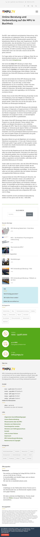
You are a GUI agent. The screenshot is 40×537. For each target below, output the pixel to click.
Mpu (13, 311)
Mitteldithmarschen (25, 513)
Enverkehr (26, 314)
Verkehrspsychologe (8, 451)
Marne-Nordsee (27, 512)
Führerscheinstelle (16, 318)
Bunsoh (12, 517)
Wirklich (17, 451)
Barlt (17, 515)
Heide (29, 510)
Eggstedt (34, 518)
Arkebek (26, 514)
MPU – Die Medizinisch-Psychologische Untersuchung (22, 238)
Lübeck (10, 510)
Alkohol (33, 311)
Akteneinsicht (26, 318)
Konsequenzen (6, 454)
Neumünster (15, 510)
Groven (11, 522)
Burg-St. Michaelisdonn (8, 512)
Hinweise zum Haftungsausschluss (14, 429)
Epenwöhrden (13, 519)
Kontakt (6, 431)
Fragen (31, 451)
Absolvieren (24, 451)
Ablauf (18, 458)
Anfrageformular (16, 60)
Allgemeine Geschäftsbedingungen (15, 417)
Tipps (23, 458)
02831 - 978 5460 (9, 398)
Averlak (31, 514)
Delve (3, 518)
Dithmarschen (23, 510)
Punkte (25, 454)
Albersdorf (21, 514)
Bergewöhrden (23, 515)
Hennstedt (8, 513)
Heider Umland (15, 513)
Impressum (7, 436)
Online (11, 498)
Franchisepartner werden (11, 426)
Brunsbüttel (34, 510)
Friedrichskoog (17, 520)
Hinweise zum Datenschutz (12, 424)
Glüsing (30, 520)
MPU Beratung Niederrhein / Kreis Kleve (22, 228)
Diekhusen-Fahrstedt (11, 518)
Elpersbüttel (5, 519)
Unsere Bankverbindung (11, 419)
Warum (19, 314)
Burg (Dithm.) (19, 512)
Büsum (16, 514)
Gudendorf (16, 522)
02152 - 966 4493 (9, 393)
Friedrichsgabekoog (7, 520)
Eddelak (29, 518)
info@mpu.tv (21, 2)
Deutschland (6, 318)
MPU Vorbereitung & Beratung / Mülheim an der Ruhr (23, 279)
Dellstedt (35, 517)
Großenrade (5, 522)
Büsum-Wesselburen (8, 514)
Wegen (4, 314)
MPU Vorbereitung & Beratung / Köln (21, 268)
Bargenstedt (5, 515)
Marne (33, 512)
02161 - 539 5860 (9, 391)
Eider (3, 513)
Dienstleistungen (15, 259)
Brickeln (29, 515)
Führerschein (12, 314)
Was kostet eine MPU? (17, 247)
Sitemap (29, 458)
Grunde (5, 458)
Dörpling (24, 518)
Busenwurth (29, 517)
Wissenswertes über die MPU (13, 421)
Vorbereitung (6, 311)
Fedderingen (20, 519)
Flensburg (11, 458)
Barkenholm (12, 515)
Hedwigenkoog (24, 522)
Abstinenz (5, 321)
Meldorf (33, 513)
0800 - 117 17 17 (9, 405)
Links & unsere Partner (11, 433)
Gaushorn (24, 520)
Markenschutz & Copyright (12, 440)
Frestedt (26, 519)
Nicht (30, 454)
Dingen (19, 518)
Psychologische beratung (23, 311)
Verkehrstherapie (17, 454)
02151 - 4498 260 (9, 396)
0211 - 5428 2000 (11, 2)
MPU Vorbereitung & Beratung (13, 438)
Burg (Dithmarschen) (20, 517)
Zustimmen (5, 534)
